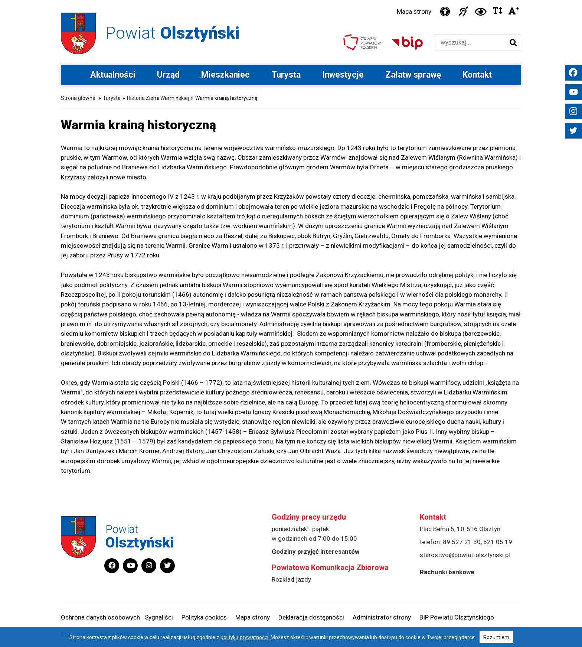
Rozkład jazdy (291, 579)
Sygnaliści (159, 617)
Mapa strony (414, 11)
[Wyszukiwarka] (470, 42)
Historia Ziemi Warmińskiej (158, 98)
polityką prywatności (244, 637)
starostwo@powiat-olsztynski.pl (465, 555)
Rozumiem (496, 637)
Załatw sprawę (413, 75)
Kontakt (477, 75)
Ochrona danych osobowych (100, 617)
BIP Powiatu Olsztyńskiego (456, 617)
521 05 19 (497, 542)
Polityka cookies (204, 617)
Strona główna (78, 98)
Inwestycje (343, 75)
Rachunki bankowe (447, 572)
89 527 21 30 (462, 542)
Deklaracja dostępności (311, 617)
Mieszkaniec (225, 75)
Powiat (172, 33)
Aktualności (112, 75)
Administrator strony (382, 617)
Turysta (286, 75)
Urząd (168, 75)
